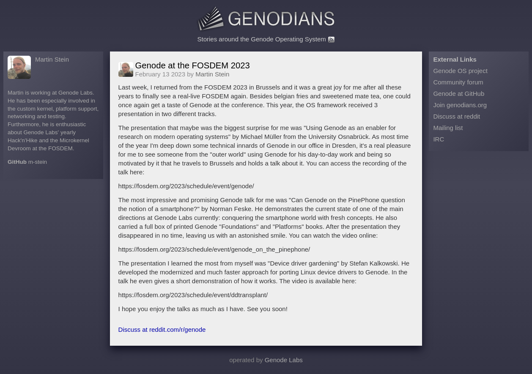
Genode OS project (460, 70)
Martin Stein (52, 59)
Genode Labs (284, 359)
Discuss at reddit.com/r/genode (162, 329)
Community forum (458, 82)
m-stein (37, 162)
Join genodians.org (460, 104)
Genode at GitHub (458, 93)
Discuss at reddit (456, 116)
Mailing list (448, 127)
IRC (438, 139)
